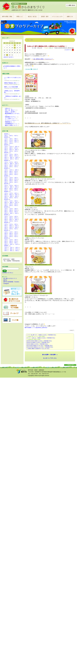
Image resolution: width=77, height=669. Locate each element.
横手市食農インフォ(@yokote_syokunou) (36, 327)
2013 (6, 214)
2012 (6, 222)
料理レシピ (20, 16)
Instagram (6, 283)
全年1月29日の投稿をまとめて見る (34, 345)
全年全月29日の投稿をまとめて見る (35, 347)
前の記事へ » (54, 354)
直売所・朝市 (44, 16)
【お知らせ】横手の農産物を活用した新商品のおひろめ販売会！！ (46, 46)
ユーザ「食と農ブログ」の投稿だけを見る (36, 334)
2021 (6, 152)
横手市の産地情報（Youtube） (11, 281)
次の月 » (11, 57)
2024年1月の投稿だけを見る (33, 342)
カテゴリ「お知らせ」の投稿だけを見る (36, 337)
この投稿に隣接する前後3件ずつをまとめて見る (37, 348)
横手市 (5, 280)
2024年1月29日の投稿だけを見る (34, 341)
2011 (6, 230)
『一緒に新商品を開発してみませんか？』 (42, 59)
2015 (6, 199)
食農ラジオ (70, 16)
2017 (6, 183)
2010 (6, 238)
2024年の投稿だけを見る (32, 344)
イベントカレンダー (57, 16)
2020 (6, 160)
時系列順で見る (52, 334)
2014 (6, 207)
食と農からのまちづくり (10, 278)
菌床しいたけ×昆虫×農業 (11, 87)
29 (7, 55)
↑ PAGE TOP (70, 365)
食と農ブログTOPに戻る (50, 358)
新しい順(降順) (7, 260)
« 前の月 (5, 57)
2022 (6, 145)
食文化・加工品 (32, 16)
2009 (6, 245)
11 (14, 47)
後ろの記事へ (46, 354)
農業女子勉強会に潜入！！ (11, 83)
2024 (6, 134)
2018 (6, 176)
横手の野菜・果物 (7, 16)
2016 (6, 191)
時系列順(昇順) (16, 260)
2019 (6, 168)
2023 (6, 137)
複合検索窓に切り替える (7, 272)
